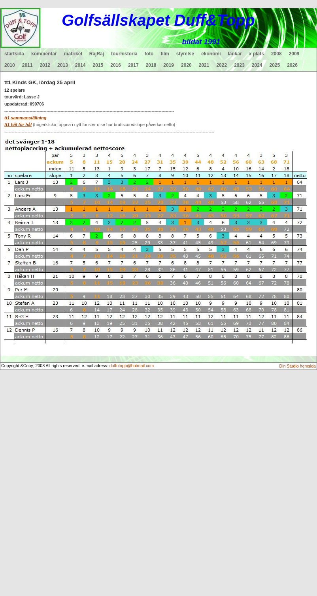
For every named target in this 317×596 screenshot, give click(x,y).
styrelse (185, 54)
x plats (256, 54)
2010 (9, 65)
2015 (98, 65)
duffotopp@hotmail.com (131, 365)
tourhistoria (124, 54)
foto (149, 54)
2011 (27, 65)
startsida (14, 54)
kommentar (44, 54)
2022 (221, 65)
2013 (62, 65)
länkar (235, 54)
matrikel (73, 54)
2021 (204, 65)
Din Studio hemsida (297, 366)
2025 (275, 65)
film (164, 54)
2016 (115, 65)
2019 (168, 65)
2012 (45, 65)
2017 (133, 65)
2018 (151, 65)
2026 (292, 65)
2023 (239, 65)
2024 (257, 65)
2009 (294, 54)
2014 (80, 65)
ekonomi (211, 54)
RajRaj (96, 54)
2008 (276, 54)
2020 (186, 65)
